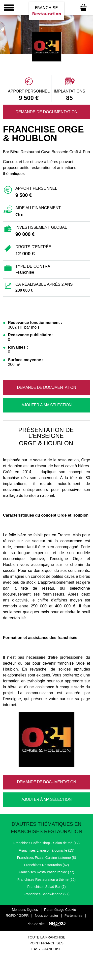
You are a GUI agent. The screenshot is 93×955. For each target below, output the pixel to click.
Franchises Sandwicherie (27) (46, 894)
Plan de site (36, 924)
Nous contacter (46, 916)
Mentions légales (25, 910)
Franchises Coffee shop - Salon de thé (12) (46, 843)
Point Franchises (46, 943)
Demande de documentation (46, 112)
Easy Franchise (46, 949)
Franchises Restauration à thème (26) (46, 879)
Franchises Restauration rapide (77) (46, 872)
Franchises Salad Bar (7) (46, 887)
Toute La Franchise (46, 937)
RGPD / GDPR (17, 916)
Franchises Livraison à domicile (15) (46, 850)
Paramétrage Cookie (60, 910)
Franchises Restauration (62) (46, 865)
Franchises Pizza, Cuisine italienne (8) (46, 858)
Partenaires (73, 916)
